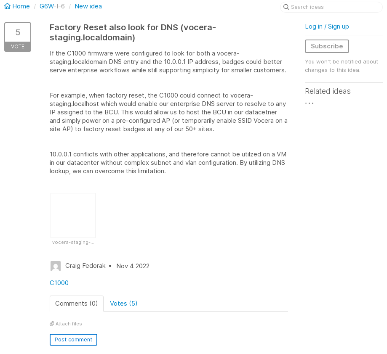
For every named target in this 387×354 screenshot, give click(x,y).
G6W (46, 6)
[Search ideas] (331, 7)
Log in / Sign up (327, 26)
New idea (88, 6)
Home (18, 6)
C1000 (59, 283)
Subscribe (327, 46)
